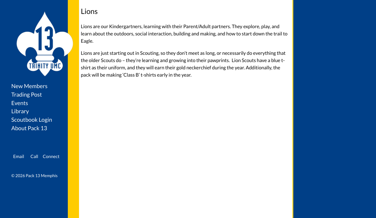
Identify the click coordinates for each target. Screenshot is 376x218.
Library (20, 111)
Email (18, 156)
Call (34, 156)
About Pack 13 (29, 128)
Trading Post (26, 94)
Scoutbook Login (31, 119)
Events (19, 103)
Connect (51, 156)
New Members (29, 86)
